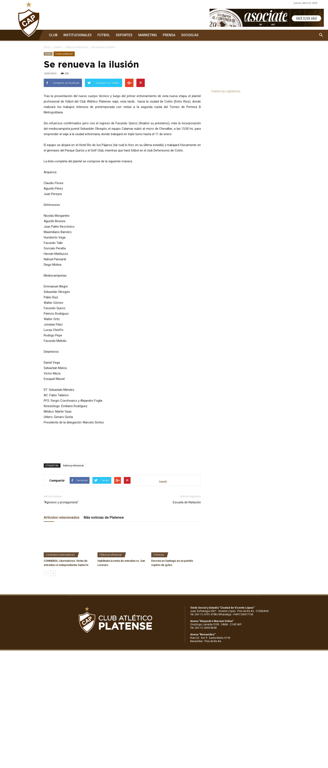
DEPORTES (124, 35)
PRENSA (169, 35)
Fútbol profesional (76, 47)
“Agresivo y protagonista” (61, 502)
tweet (163, 481)
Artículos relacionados (61, 517)
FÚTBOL (103, 35)
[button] (321, 35)
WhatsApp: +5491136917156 (235, 614)
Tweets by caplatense (225, 91)
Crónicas (158, 554)
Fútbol (58, 47)
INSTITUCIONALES (77, 35)
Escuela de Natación (187, 502)
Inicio (47, 47)
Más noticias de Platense (104, 517)
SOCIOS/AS (190, 35)
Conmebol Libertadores (60, 554)
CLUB (53, 35)
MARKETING (147, 35)
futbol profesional (73, 465)
